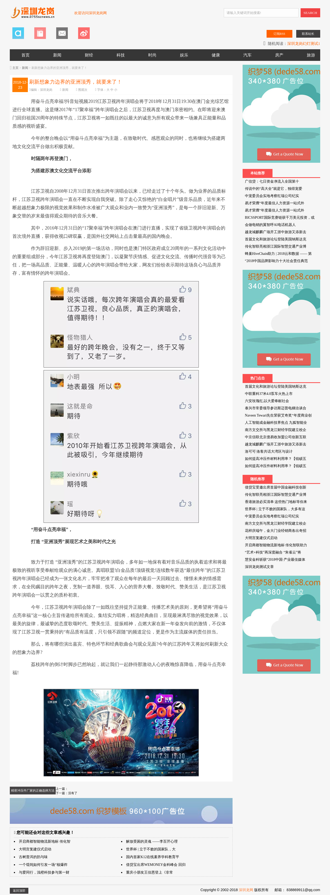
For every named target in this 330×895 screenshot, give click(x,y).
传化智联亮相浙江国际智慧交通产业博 (275, 246)
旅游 (311, 55)
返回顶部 (19, 890)
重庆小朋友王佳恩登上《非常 (149, 872)
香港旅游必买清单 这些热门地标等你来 (276, 502)
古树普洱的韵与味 (33, 857)
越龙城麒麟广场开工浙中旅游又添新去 (275, 232)
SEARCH (310, 13)
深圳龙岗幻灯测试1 (303, 44)
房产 (279, 55)
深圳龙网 (246, 890)
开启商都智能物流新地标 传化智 (44, 841)
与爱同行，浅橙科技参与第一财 (44, 872)
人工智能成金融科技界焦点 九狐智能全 (276, 423)
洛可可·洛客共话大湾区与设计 (269, 451)
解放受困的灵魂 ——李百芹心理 (152, 841)
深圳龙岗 (46, 90)
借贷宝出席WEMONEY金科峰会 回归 (156, 865)
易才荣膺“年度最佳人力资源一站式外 (274, 203)
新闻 (57, 55)
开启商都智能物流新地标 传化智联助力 (276, 545)
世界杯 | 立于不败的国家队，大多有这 (275, 509)
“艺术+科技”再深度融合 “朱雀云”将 (273, 552)
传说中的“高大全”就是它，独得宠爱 (273, 189)
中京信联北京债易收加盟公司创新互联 (275, 437)
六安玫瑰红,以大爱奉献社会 (267, 401)
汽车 (247, 55)
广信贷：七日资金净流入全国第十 (272, 181)
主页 (15, 68)
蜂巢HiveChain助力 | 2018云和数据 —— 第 (278, 254)
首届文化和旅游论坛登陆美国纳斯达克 (275, 239)
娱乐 (184, 55)
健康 (216, 55)
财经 (89, 55)
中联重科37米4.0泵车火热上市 (269, 394)
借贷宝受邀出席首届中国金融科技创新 (275, 487)
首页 (25, 55)
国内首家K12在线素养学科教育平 (152, 857)
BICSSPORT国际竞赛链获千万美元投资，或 (280, 217)
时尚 (152, 55)
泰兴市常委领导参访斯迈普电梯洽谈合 (275, 408)
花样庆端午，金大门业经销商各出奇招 (275, 531)
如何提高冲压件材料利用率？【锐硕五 (275, 459)
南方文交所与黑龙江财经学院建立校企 (275, 430)
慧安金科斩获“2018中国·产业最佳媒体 (275, 560)
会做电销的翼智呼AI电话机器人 (270, 225)
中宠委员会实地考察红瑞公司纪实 (272, 196)
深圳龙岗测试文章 (259, 567)
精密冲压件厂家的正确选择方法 (32, 790)
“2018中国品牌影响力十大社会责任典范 (276, 261)
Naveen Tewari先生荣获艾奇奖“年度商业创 (278, 415)
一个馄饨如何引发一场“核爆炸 (43, 865)
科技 (121, 55)
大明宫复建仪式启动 (35, 849)
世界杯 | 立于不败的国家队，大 (151, 849)
